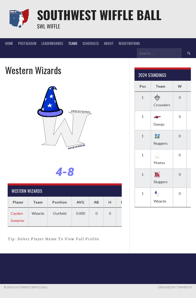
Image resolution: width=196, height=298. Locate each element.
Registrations (129, 43)
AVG (80, 202)
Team (38, 202)
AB (96, 202)
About (109, 43)
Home (9, 43)
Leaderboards (52, 43)
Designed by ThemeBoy (175, 287)
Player (18, 202)
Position (59, 202)
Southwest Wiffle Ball (99, 15)
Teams (72, 43)
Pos (143, 86)
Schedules (90, 43)
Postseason (27, 43)
